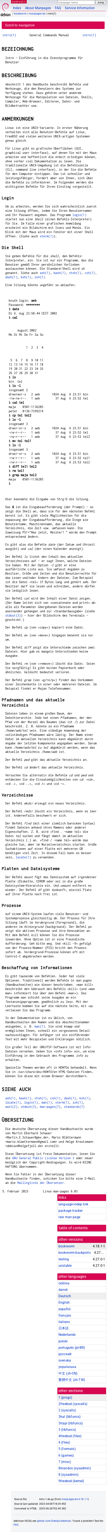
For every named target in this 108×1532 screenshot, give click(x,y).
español (64, 1309)
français (64, 1315)
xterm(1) (47, 236)
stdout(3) (13, 615)
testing (63, 1259)
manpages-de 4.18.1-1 (75, 1499)
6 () (66, 1455)
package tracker (70, 1211)
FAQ (58, 8)
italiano (64, 1322)
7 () (64, 1462)
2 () (67, 1410)
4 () (64, 1442)
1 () (65, 1397)
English (64, 1302)
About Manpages (38, 8)
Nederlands (67, 1335)
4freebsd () (70, 1436)
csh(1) (90, 273)
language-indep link (73, 1204)
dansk (63, 1290)
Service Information (80, 8)
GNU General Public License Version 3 (43, 1158)
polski (63, 1341)
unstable (65, 1266)
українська (67, 1367)
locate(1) (23, 857)
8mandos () (74, 1468)
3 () (67, 1430)
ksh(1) (26, 277)
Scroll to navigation (20, 25)
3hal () (69, 1417)
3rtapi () (70, 1423)
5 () (67, 1449)
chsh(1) (75, 273)
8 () (68, 1475)
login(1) (79, 215)
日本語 (63, 1328)
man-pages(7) (50, 1106)
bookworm (20, 13)
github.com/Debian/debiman (54, 1520)
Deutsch (64, 1296)
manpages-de (37, 13)
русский (64, 1354)
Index (17, 8)
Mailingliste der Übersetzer (40, 1183)
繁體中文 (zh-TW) (71, 1380)
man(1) (40, 1026)
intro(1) (9, 35)
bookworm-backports (74, 1253)
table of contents (73, 1228)
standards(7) (74, 1106)
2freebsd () (72, 1404)
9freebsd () (71, 1481)
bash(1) (60, 273)
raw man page (69, 1217)
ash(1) (45, 273)
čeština (63, 1283)
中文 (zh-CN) (68, 1373)
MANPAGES (19, 1)
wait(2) (11, 1106)
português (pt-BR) (71, 1348)
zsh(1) (40, 277)
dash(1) (11, 277)
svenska (64, 1360)
